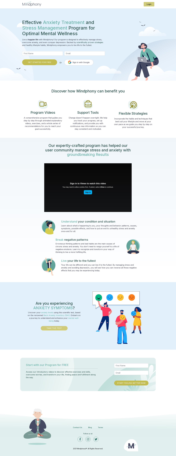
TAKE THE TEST (54, 328)
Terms (100, 427)
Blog (90, 427)
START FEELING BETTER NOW (131, 383)
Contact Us (77, 427)
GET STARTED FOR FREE (39, 62)
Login (149, 4)
